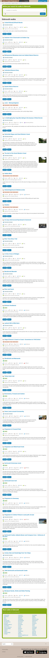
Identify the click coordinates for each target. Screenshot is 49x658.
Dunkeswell (20, 619)
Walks (9, 1)
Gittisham (20, 628)
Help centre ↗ (15, 1)
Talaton (33, 629)
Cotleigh (6, 633)
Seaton (33, 624)
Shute (33, 625)
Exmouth (20, 623)
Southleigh (34, 627)
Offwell (33, 616)
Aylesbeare (6, 616)
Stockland (34, 628)
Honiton (20, 629)
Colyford (6, 629)
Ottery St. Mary (35, 619)
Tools (4, 1)
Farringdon (20, 624)
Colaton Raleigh (7, 628)
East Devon (20, 621)
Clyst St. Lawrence (8, 627)
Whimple (34, 633)
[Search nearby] (44, 10)
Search (42, 13)
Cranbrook (20, 615)
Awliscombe (6, 615)
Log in (45, 1)
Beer (5, 617)
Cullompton (20, 616)
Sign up (40, 1)
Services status (20, 656)
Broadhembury (7, 621)
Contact (3, 651)
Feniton (19, 627)
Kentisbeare (20, 631)
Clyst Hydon (6, 625)
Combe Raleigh (7, 632)
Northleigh (34, 615)
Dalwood (20, 617)
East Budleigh (21, 620)
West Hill (34, 632)
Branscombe (6, 620)
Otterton (34, 617)
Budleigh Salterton (8, 624)
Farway (19, 625)
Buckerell (6, 623)
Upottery (34, 631)
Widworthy (34, 635)
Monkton (20, 633)
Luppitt (19, 632)
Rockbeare (34, 623)
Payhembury (34, 620)
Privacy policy (5, 649)
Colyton (5, 631)
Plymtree (34, 621)
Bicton (5, 619)
